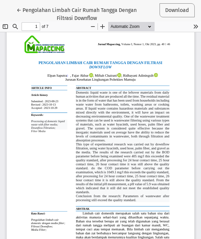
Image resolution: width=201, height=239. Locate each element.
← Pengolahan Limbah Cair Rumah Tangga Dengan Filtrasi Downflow (77, 13)
